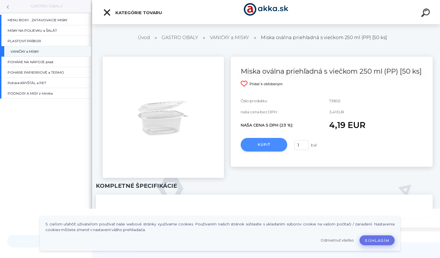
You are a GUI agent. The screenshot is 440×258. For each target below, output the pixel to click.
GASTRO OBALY (47, 5)
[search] (426, 13)
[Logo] (266, 12)
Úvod (144, 37)
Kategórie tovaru (132, 12)
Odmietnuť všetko (337, 240)
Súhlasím (377, 240)
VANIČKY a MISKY (230, 37)
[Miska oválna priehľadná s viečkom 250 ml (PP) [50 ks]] (163, 58)
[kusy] (301, 145)
